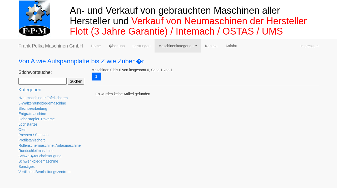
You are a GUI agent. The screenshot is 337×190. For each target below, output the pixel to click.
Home (96, 46)
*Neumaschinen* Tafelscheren (43, 98)
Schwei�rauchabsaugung (39, 156)
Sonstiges (26, 166)
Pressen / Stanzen (33, 135)
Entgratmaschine (32, 114)
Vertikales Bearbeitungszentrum (44, 172)
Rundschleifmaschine (35, 151)
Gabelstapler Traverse (36, 119)
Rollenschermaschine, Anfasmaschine (49, 145)
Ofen (22, 129)
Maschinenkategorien (178, 47)
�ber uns (116, 46)
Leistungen (141, 46)
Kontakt (211, 46)
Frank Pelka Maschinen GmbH (50, 46)
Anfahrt (231, 46)
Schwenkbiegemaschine (38, 161)
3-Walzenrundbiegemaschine (42, 103)
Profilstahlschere (32, 140)
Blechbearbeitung (32, 108)
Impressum (309, 46)
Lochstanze (27, 124)
